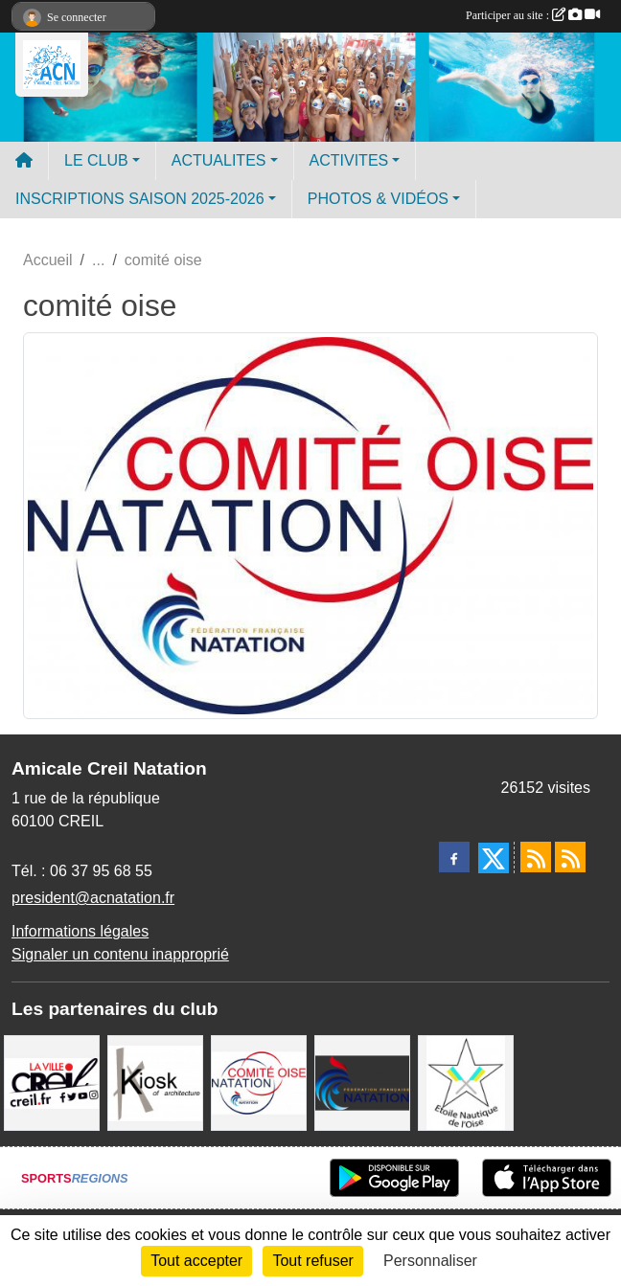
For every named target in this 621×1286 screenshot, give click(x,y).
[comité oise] (259, 1081)
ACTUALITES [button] (219, 160)
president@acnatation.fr (93, 898)
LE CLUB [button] (96, 160)
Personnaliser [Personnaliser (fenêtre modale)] (430, 1260)
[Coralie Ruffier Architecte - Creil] (155, 1081)
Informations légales (80, 931)
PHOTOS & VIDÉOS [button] (378, 199)
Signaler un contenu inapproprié (120, 954)
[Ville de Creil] (52, 1081)
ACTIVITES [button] (349, 160)
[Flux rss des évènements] (570, 857)
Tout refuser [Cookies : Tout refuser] (312, 1260)
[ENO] (466, 1081)
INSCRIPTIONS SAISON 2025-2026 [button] (139, 199)
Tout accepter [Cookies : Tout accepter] (196, 1260)
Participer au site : (533, 15)
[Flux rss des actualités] (535, 857)
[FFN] (362, 1081)
